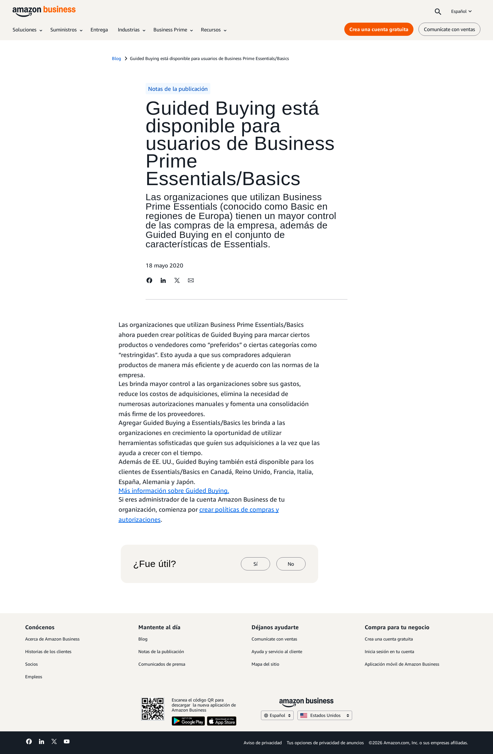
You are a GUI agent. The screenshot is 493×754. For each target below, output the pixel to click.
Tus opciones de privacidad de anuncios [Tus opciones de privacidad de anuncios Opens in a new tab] (325, 742)
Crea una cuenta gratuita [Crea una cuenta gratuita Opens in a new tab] (378, 29)
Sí (255, 564)
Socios (31, 664)
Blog (142, 638)
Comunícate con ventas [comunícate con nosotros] (449, 29)
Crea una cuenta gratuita (389, 638)
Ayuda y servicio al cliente (277, 651)
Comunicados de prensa (161, 664)
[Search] (438, 11)
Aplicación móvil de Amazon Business (402, 664)
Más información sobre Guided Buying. (174, 490)
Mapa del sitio (265, 664)
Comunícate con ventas (274, 638)
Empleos (33, 676)
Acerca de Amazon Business (52, 638)
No (291, 564)
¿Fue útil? (154, 564)
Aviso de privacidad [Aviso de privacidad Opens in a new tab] (263, 742)
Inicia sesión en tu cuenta (389, 651)
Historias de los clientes (48, 651)
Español (462, 11)
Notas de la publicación (161, 651)
